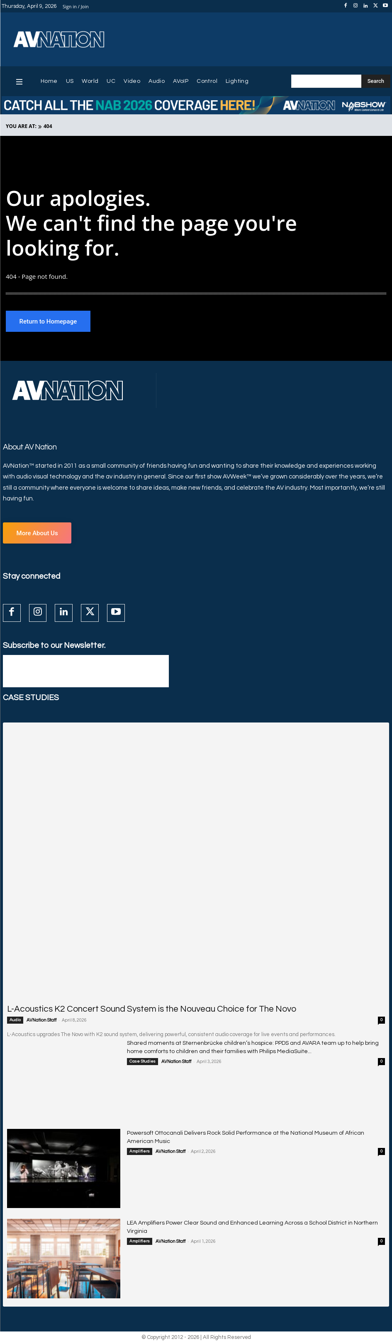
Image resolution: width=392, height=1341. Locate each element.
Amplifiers (139, 1141)
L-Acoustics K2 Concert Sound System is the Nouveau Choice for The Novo (127, 1008)
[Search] (375, 81)
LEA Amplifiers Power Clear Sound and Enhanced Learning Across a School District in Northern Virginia (242, 1221)
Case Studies (142, 1058)
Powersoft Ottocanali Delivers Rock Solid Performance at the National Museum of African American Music (246, 1131)
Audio (15, 1019)
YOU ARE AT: (21, 126)
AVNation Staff (41, 1019)
